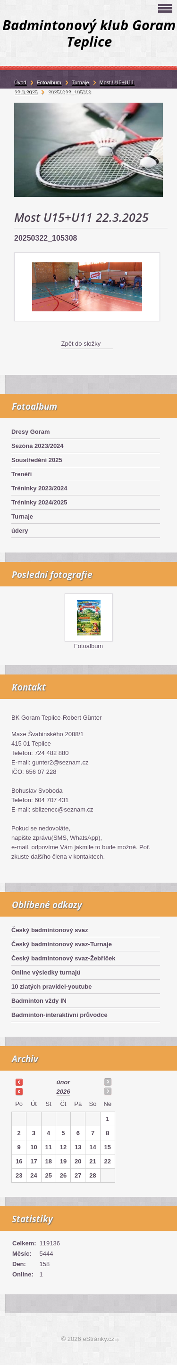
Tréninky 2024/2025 (39, 502)
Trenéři (21, 474)
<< (19, 1082)
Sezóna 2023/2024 (37, 445)
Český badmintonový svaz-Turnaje (61, 944)
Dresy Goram (30, 431)
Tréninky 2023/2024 (39, 488)
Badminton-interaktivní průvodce (59, 1014)
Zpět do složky (81, 343)
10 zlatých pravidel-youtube (51, 986)
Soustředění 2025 (36, 459)
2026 (63, 1091)
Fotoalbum (88, 646)
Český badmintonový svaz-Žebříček (63, 958)
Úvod (20, 82)
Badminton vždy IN (39, 1000)
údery (19, 530)
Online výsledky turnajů (46, 972)
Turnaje (22, 516)
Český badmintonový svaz (49, 930)
